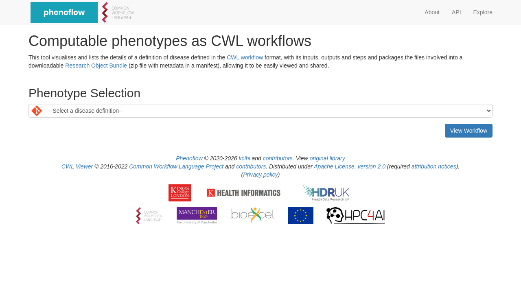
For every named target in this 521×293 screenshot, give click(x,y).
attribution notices (434, 166)
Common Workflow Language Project (176, 166)
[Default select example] (260, 111)
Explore (483, 12)
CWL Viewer (77, 166)
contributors (278, 158)
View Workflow (468, 130)
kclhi (244, 158)
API (456, 12)
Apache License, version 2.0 (349, 166)
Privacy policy (260, 174)
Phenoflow (189, 158)
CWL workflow (245, 57)
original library (327, 158)
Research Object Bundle (96, 65)
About (432, 12)
